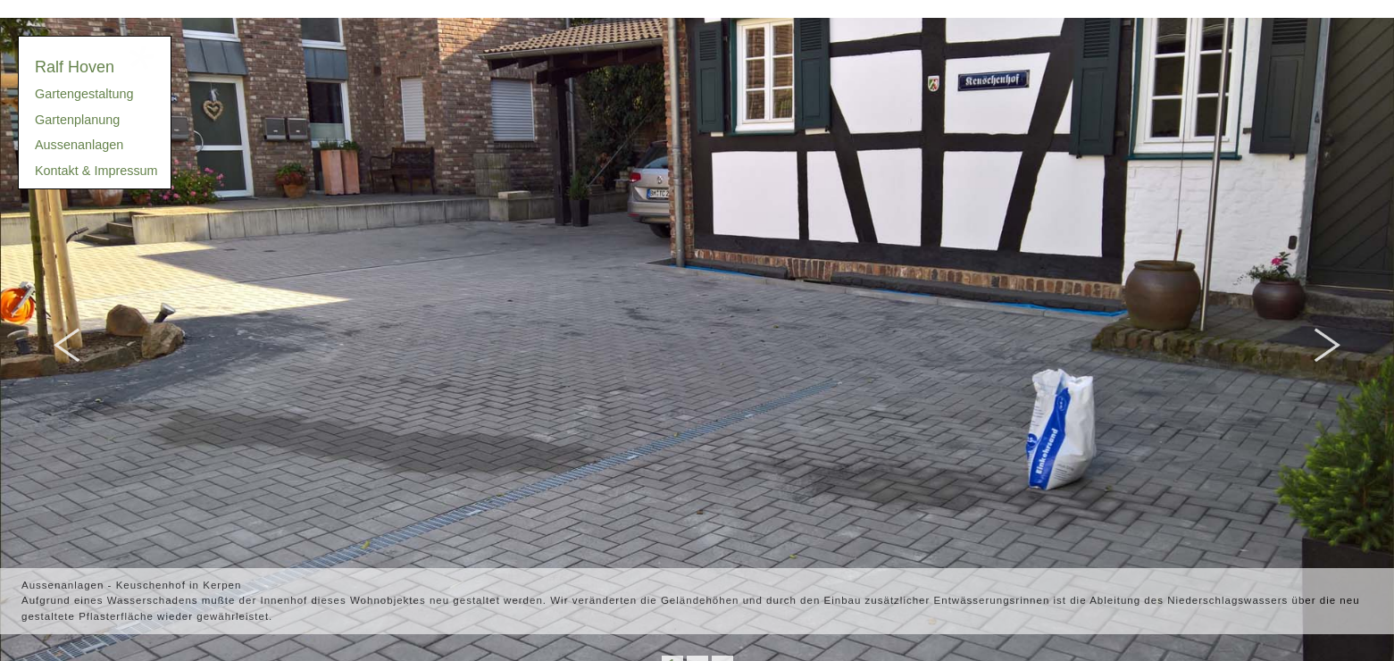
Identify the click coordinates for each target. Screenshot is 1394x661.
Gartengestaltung (84, 94)
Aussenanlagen (79, 145)
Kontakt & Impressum (96, 170)
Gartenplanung (77, 120)
